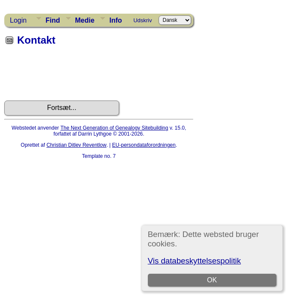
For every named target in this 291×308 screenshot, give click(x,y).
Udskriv (142, 20)
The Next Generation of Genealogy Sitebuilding (114, 128)
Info (115, 20)
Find (52, 20)
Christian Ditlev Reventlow (76, 145)
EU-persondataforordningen (144, 145)
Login (18, 20)
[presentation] (69, 76)
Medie (84, 20)
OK (212, 280)
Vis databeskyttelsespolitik (194, 260)
